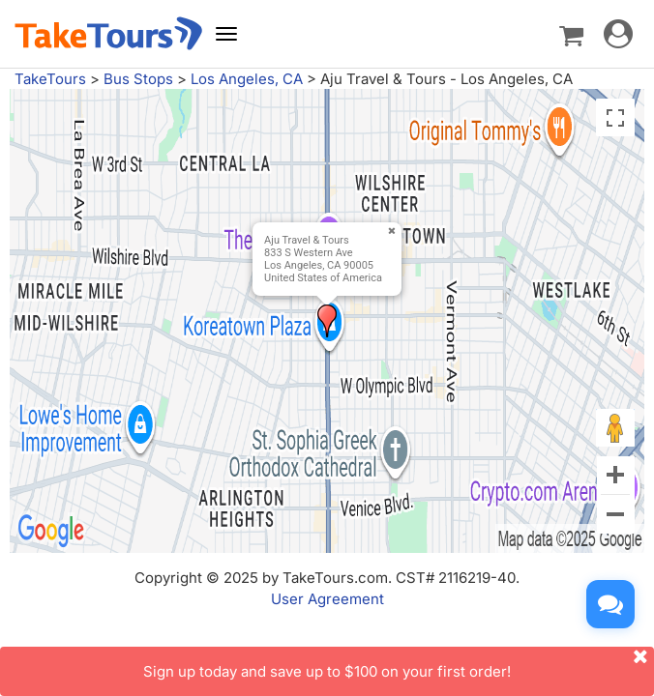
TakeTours (50, 79)
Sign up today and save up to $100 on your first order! (398, 664)
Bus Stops (138, 79)
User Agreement (327, 599)
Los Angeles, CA (247, 79)
